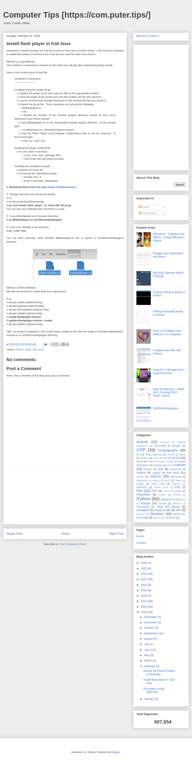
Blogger (176, 445)
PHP (154, 491)
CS (138, 454)
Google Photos (165, 461)
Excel (182, 454)
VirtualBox (142, 510)
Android (142, 442)
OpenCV (176, 484)
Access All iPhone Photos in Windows (159, 672)
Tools (160, 506)
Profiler (162, 495)
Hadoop (158, 465)
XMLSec (157, 518)
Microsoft (176, 476)
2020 (144, 584)
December (151, 617)
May (147, 655)
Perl (139, 491)
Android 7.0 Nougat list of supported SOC (168, 371)
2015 (144, 612)
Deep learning (153, 454)
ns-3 (167, 480)
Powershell (143, 494)
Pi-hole (166, 491)
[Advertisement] (65, 496)
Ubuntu (175, 506)
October (149, 627)
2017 (144, 601)
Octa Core (157, 483)
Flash (28, 349)
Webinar (140, 514)
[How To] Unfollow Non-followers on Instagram (167, 332)
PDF (177, 487)
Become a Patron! (147, 35)
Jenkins (141, 472)
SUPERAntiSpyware (165, 408)
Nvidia (178, 480)
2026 (144, 562)
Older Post (116, 533)
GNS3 (151, 461)
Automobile (159, 445)
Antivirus (165, 442)
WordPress (179, 514)
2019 (144, 590)
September (151, 633)
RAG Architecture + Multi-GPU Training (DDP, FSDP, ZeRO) (169, 393)
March (148, 660)
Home (66, 533)
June (147, 649)
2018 (144, 595)
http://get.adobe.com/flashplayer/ (56, 187)
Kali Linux (38, 349)
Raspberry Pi (168, 499)
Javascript (175, 469)
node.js (156, 480)
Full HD (167, 458)
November (151, 622)
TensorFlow (142, 507)
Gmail (139, 461)
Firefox (20, 349)
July (147, 644)
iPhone (148, 469)
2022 (144, 573)
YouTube (171, 517)
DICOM (170, 454)
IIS (168, 465)
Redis (183, 499)
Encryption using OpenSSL (153, 690)
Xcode (144, 517)
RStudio (146, 503)
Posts (144, 207)
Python (143, 498)
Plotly (178, 491)
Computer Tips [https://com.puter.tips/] (77, 14)
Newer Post (14, 533)
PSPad (176, 495)
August (148, 638)
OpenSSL (141, 487)
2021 (144, 579)
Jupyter (156, 472)
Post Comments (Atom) (72, 544)
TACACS (177, 503)
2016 (144, 606)
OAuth (140, 483)
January (149, 698)
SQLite (163, 503)
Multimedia (141, 480)
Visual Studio (162, 510)
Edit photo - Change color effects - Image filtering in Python (169, 237)
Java (161, 469)
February (150, 666)
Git (178, 457)
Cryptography (168, 450)
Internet (180, 465)
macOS (155, 476)
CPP (141, 449)
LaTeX (140, 476)
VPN (178, 510)
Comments (147, 213)
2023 (144, 568)
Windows (157, 514)
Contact (141, 542)
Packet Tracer (161, 487)
